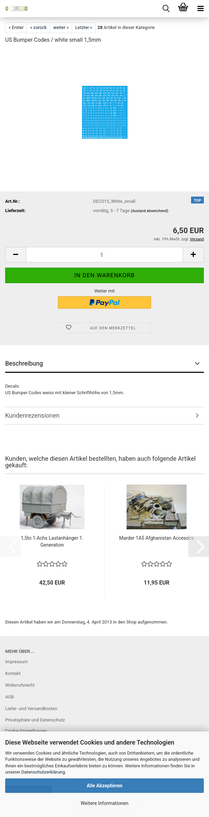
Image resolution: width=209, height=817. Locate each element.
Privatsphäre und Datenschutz (35, 720)
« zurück (38, 27)
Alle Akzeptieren (104, 785)
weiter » (61, 27)
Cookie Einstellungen (26, 731)
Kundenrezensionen (32, 415)
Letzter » (83, 27)
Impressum (16, 661)
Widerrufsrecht (20, 685)
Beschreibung (24, 363)
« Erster (16, 27)
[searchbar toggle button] (166, 8)
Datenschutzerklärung (43, 772)
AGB (9, 696)
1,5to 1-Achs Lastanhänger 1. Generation (52, 541)
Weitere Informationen (104, 803)
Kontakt (13, 673)
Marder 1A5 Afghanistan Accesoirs (156, 538)
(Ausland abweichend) (149, 211)
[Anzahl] (104, 254)
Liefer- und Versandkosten (31, 708)
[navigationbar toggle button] (200, 8)
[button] (15, 254)
